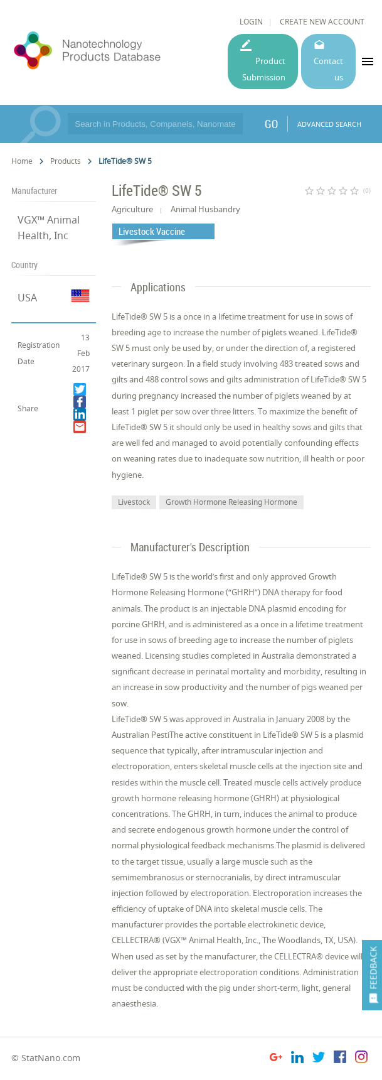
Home (22, 161)
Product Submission (263, 68)
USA (27, 298)
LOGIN (251, 21)
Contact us (328, 68)
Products (65, 161)
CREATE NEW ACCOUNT (322, 21)
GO (271, 123)
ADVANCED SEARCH (329, 124)
